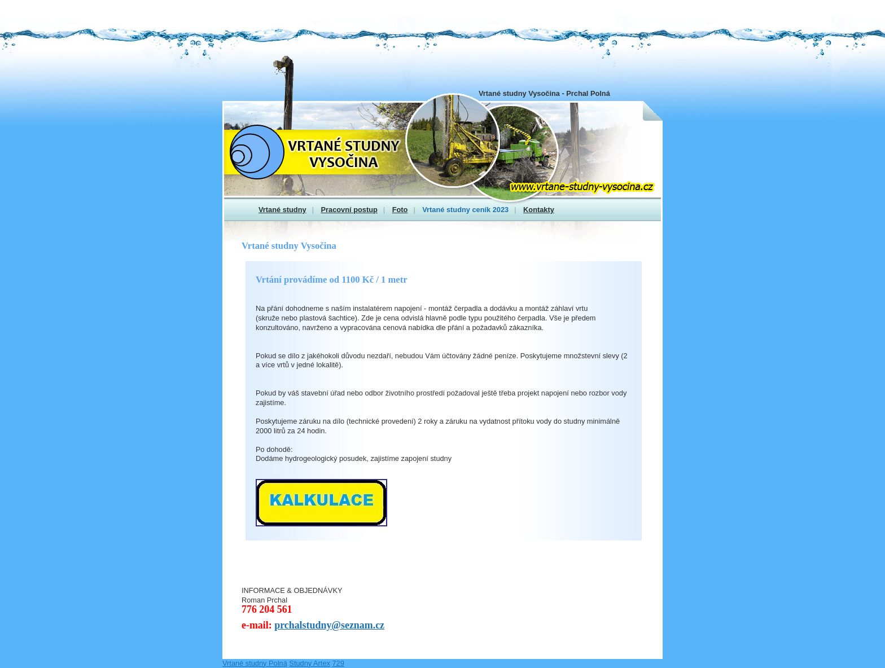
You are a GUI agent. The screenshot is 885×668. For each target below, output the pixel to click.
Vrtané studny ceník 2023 (465, 209)
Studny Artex (309, 663)
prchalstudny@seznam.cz (329, 625)
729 (338, 663)
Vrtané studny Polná (254, 663)
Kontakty (538, 209)
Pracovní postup (349, 209)
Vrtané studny (282, 209)
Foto (400, 209)
